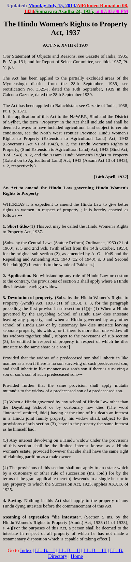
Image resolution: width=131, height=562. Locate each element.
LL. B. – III (95, 550)
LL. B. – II (69, 550)
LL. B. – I (45, 550)
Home (77, 556)
